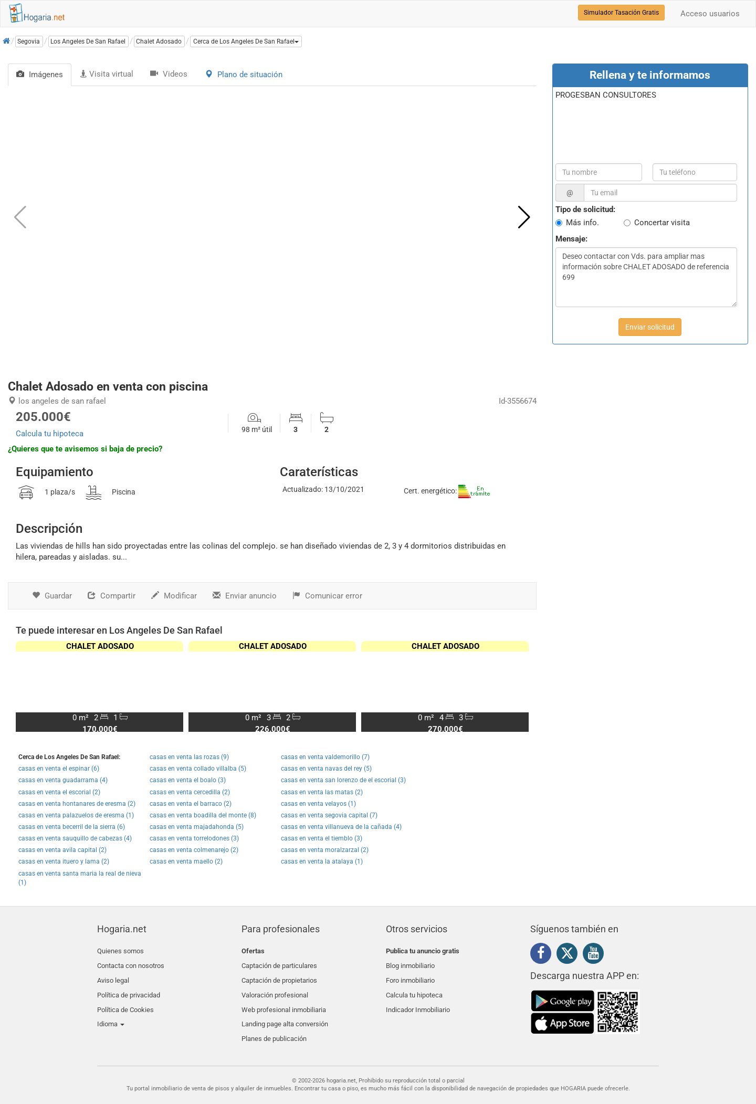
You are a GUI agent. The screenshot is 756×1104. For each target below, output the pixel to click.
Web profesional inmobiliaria (284, 1000)
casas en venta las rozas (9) (189, 757)
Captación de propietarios (279, 976)
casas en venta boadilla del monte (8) (203, 815)
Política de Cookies (125, 1000)
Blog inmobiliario (410, 963)
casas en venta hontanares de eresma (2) (76, 803)
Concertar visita (662, 222)
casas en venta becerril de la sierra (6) (71, 826)
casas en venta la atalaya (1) (322, 861)
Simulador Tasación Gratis (621, 12)
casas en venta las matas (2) (322, 792)
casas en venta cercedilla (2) (190, 792)
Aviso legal (113, 976)
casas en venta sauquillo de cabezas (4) (75, 838)
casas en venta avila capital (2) (62, 850)
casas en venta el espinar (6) (58, 768)
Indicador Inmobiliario (418, 1000)
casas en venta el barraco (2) (191, 803)
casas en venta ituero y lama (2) (63, 861)
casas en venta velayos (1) (318, 803)
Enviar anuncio (245, 596)
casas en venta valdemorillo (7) (325, 757)
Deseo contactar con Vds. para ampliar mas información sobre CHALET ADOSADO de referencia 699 (646, 277)
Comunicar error (327, 596)
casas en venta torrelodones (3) (194, 838)
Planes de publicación (274, 1025)
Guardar (52, 596)
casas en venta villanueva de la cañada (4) (341, 826)
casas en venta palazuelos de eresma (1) (76, 815)
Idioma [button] (110, 1013)
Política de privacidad (128, 988)
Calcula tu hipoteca (49, 433)
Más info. (582, 222)
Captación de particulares (279, 963)
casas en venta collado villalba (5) (198, 768)
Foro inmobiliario (410, 976)
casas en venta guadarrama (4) (63, 780)
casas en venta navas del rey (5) (326, 768)
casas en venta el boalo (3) (188, 780)
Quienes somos (120, 951)
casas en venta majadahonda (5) (197, 826)
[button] (246, 41)
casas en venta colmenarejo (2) (194, 850)
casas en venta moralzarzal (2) (325, 850)
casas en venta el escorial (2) (59, 792)
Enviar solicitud (650, 327)
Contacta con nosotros (130, 963)
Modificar (174, 596)
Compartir (111, 596)
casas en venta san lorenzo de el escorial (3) (343, 780)
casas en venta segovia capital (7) (329, 815)
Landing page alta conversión (285, 1013)
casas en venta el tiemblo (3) (321, 838)
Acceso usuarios (710, 13)
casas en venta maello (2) (186, 861)
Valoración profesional (275, 988)
